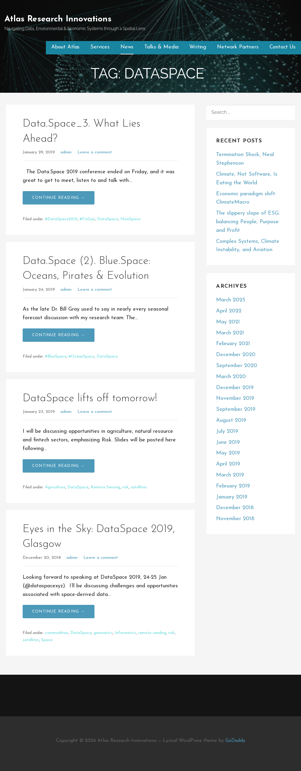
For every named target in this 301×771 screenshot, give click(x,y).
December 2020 (235, 355)
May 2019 (228, 453)
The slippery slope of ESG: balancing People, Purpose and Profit (248, 221)
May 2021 (228, 322)
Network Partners (237, 47)
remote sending (152, 633)
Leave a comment (94, 152)
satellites (139, 487)
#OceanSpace (81, 356)
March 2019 (230, 475)
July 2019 (227, 431)
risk (125, 487)
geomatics (103, 633)
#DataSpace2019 (61, 219)
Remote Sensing (105, 487)
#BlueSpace (55, 356)
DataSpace (107, 219)
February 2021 (233, 344)
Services (100, 47)
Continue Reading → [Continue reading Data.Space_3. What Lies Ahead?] (58, 198)
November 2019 (235, 398)
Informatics (125, 633)
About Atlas (65, 47)
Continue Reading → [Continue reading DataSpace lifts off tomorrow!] (58, 466)
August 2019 (231, 420)
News (127, 47)
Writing (197, 47)
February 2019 (233, 486)
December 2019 (235, 388)
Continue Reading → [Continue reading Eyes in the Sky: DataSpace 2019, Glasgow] (58, 611)
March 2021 (230, 333)
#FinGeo (87, 219)
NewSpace (130, 219)
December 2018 (235, 508)
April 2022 (228, 311)
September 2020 (236, 366)
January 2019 (231, 497)
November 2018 (235, 519)
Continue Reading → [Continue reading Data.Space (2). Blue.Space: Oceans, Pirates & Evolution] (58, 335)
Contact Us (282, 47)
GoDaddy (235, 740)
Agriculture (55, 487)
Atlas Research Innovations (57, 19)
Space (46, 640)
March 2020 (231, 377)
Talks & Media (161, 47)
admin (66, 152)
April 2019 (228, 464)
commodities (56, 633)
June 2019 (228, 442)
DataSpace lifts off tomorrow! (90, 398)
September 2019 (235, 409)
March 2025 (230, 300)
